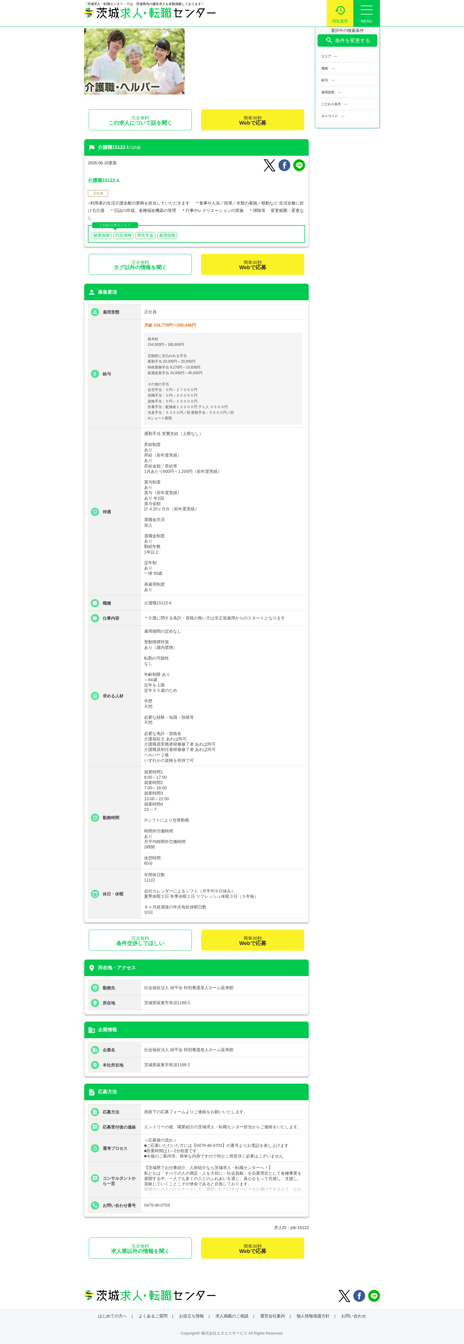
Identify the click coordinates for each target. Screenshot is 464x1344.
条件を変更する (347, 40)
